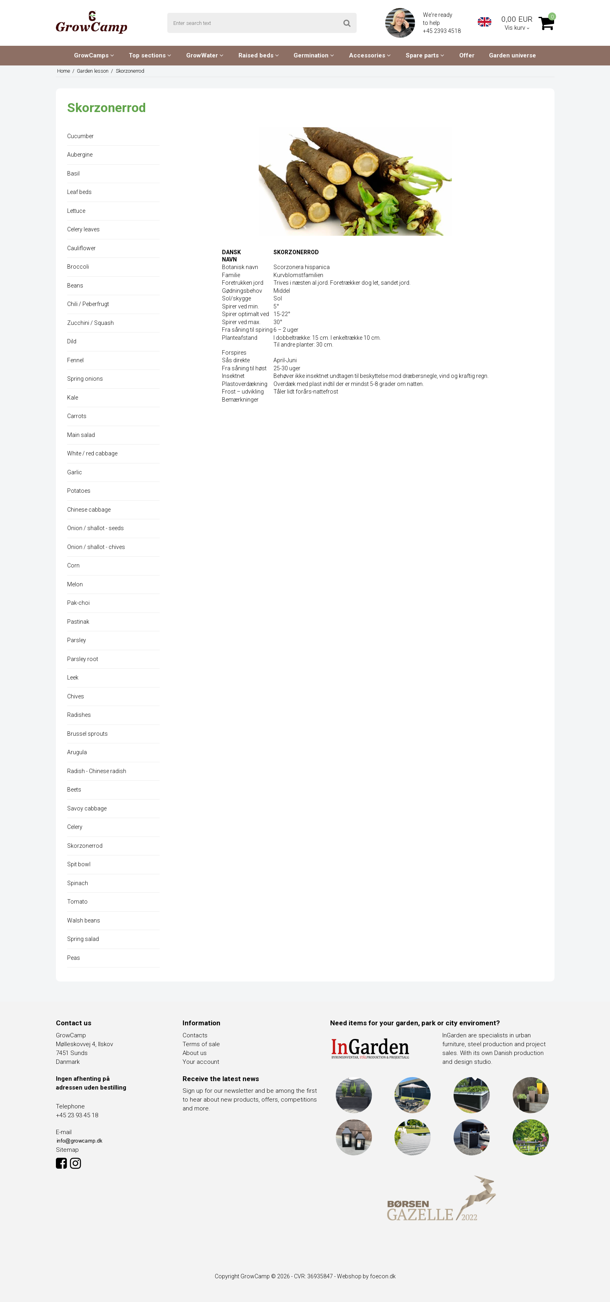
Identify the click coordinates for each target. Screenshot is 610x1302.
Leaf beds (79, 192)
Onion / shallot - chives (96, 547)
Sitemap (67, 1149)
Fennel (75, 360)
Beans (75, 285)
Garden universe (512, 55)
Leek (72, 677)
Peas (73, 958)
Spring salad (83, 939)
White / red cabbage (92, 453)
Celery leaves (83, 229)
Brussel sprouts (87, 734)
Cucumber (80, 136)
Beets (74, 789)
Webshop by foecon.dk (366, 1276)
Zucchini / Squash (90, 323)
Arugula (77, 752)
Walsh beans (83, 920)
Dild (71, 341)
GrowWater (205, 55)
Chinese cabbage (89, 509)
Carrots (76, 416)
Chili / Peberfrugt (88, 304)
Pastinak (78, 621)
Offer (466, 55)
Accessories (370, 55)
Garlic (74, 472)
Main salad (81, 435)
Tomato (77, 901)
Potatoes (78, 491)
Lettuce (76, 211)
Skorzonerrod (85, 846)
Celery (74, 827)
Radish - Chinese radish (96, 771)
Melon (75, 584)
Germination (314, 55)
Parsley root (82, 659)
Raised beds (258, 55)
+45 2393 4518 (442, 31)
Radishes (79, 715)
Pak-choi (78, 603)
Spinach (77, 883)
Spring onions (85, 378)
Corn (73, 565)
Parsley (76, 640)
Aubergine (79, 154)
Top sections (150, 55)
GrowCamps (94, 55)
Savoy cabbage (87, 808)
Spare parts (425, 55)
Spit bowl (78, 864)
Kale (72, 397)
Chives (75, 696)
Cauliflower (81, 248)
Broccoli (78, 266)
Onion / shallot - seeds (95, 528)
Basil (73, 173)
